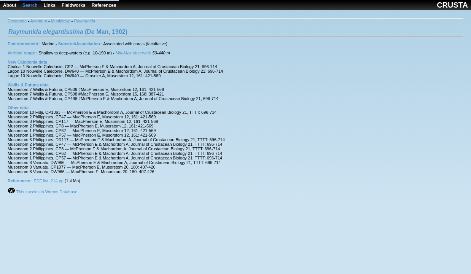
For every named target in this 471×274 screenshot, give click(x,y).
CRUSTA (452, 5)
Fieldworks (74, 5)
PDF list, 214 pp (49, 180)
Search (30, 5)
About (9, 5)
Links (50, 5)
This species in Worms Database (42, 192)
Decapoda (17, 21)
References (104, 5)
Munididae (60, 21)
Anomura (38, 21)
